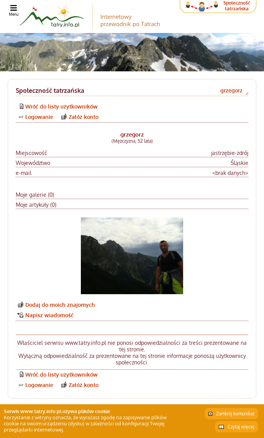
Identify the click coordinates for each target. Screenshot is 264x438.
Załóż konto (83, 117)
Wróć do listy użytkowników (61, 106)
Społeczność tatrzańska (236, 6)
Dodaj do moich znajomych (60, 304)
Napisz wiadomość (49, 315)
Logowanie (39, 117)
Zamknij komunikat (235, 414)
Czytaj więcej (241, 427)
